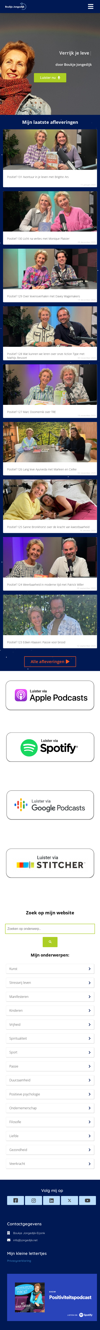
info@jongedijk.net (25, 1240)
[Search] (50, 942)
